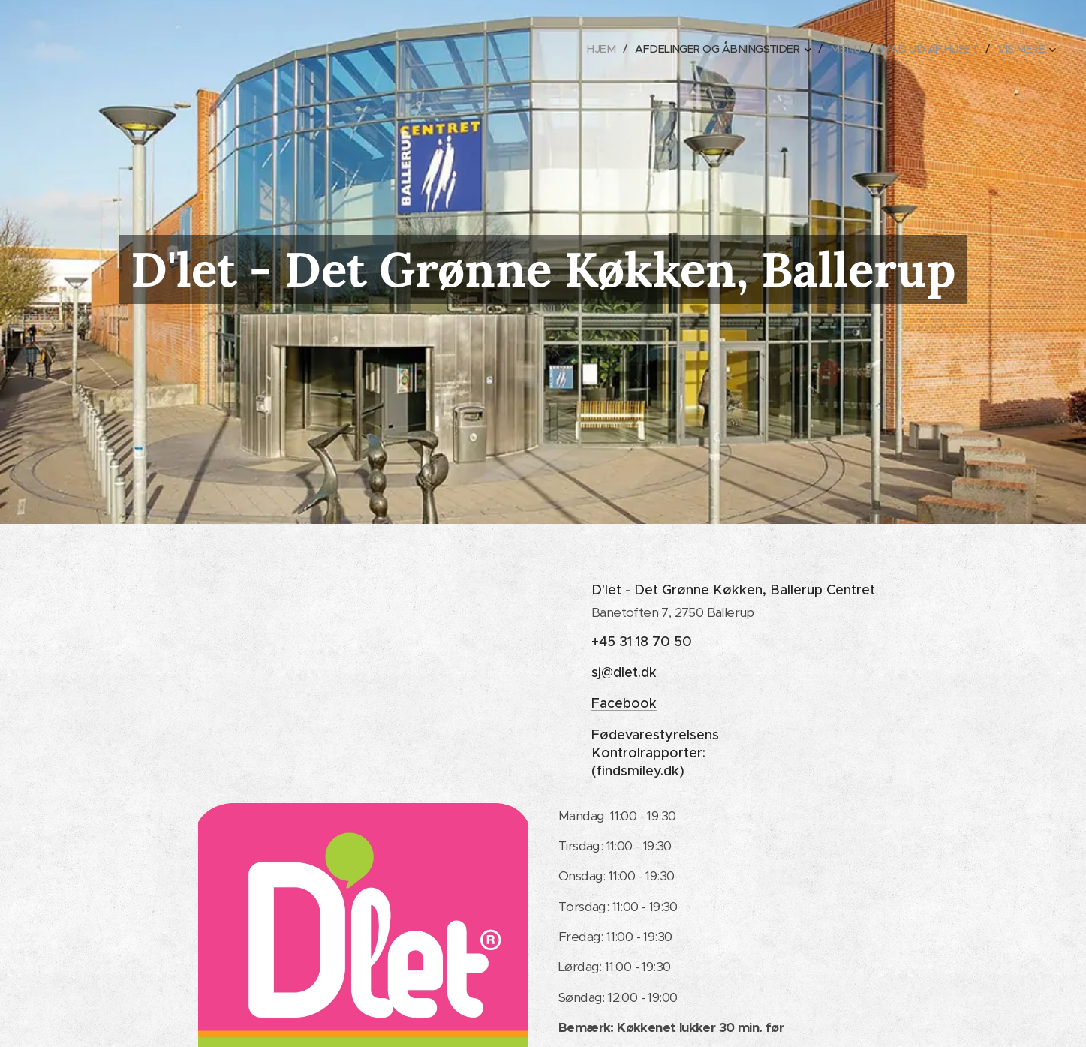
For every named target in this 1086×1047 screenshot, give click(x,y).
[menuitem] (583, 49)
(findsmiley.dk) (637, 771)
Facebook (624, 703)
